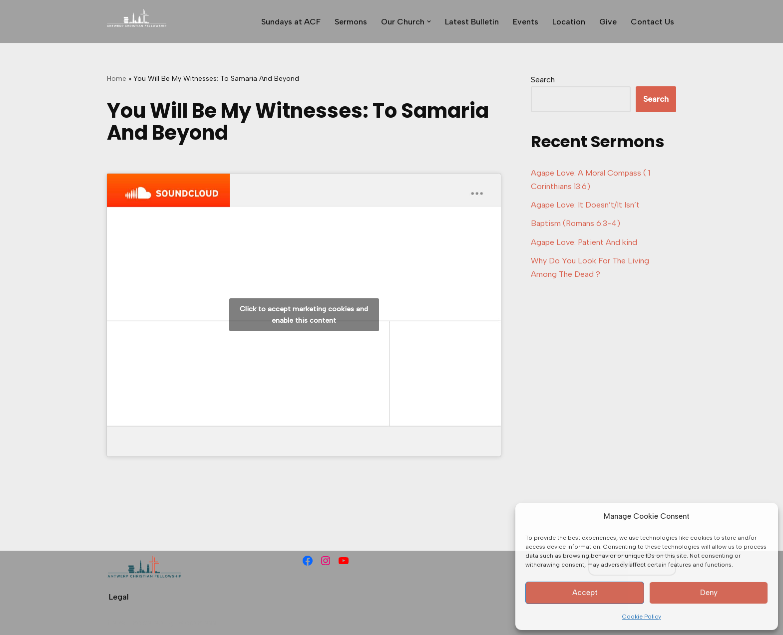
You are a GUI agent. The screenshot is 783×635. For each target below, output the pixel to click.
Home (116, 78)
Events (525, 21)
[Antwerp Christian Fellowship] (137, 21)
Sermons (351, 21)
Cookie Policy (641, 616)
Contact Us (652, 21)
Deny (709, 592)
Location (568, 21)
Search (543, 79)
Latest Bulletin (472, 21)
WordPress (196, 622)
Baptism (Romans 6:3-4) (575, 223)
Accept (585, 592)
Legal (119, 597)
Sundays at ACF (291, 21)
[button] (429, 21)
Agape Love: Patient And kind (584, 242)
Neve (116, 622)
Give (608, 21)
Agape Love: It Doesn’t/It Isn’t (585, 205)
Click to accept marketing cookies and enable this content (304, 315)
